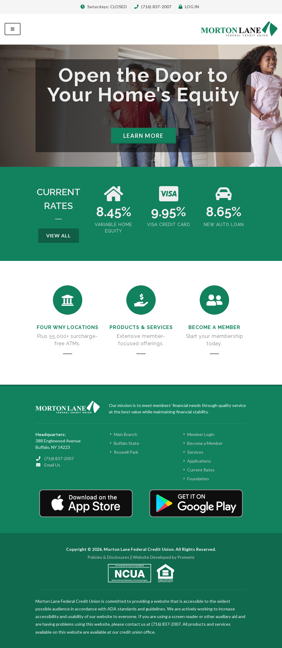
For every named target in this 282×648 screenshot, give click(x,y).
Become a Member (214, 327)
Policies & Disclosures (108, 557)
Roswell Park (126, 452)
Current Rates (201, 469)
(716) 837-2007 (152, 6)
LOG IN (189, 6)
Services (195, 452)
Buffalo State (126, 443)
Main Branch (125, 434)
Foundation (198, 478)
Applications (199, 460)
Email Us (52, 464)
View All (58, 235)
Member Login (200, 434)
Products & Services (141, 327)
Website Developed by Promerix (164, 557)
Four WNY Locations (67, 327)
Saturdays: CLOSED (103, 6)
